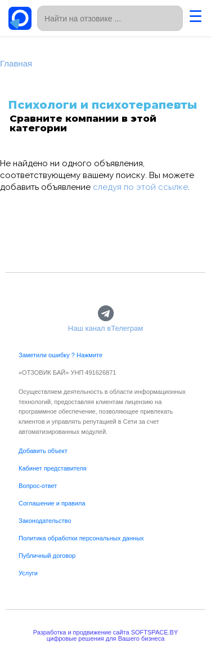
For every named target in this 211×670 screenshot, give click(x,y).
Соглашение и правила (52, 503)
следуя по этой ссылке (140, 187)
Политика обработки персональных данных (81, 538)
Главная (16, 63)
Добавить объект (43, 450)
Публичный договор (47, 555)
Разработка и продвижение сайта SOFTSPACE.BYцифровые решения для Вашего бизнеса (105, 635)
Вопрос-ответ (38, 485)
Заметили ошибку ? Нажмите (60, 355)
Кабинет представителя (53, 468)
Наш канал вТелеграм (105, 328)
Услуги (28, 573)
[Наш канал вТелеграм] (105, 313)
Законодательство (45, 520)
